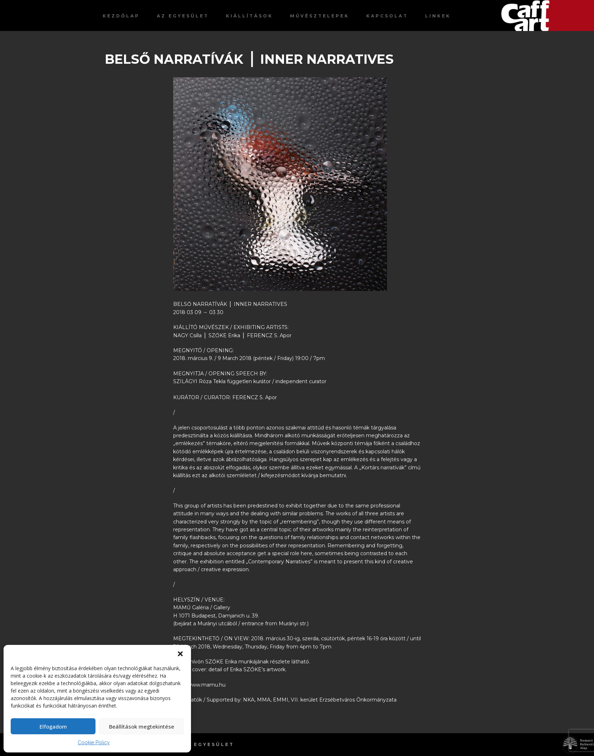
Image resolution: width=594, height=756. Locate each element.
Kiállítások (249, 16)
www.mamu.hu (206, 685)
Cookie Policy (94, 742)
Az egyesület (183, 16)
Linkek (438, 16)
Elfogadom (53, 726)
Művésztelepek (319, 16)
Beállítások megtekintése (141, 726)
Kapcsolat (387, 16)
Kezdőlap (121, 16)
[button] (180, 653)
